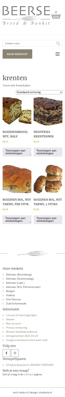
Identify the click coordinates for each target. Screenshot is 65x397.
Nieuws (10, 319)
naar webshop (17, 54)
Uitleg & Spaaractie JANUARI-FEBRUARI (30, 364)
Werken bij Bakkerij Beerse (21, 331)
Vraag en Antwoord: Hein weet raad (26, 340)
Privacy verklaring (16, 327)
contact (28, 374)
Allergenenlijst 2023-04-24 (22, 336)
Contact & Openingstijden (21, 315)
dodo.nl (23, 392)
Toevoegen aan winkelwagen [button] (15, 152)
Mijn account (13, 323)
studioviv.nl (45, 392)
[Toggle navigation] (57, 54)
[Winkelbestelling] (39, 92)
